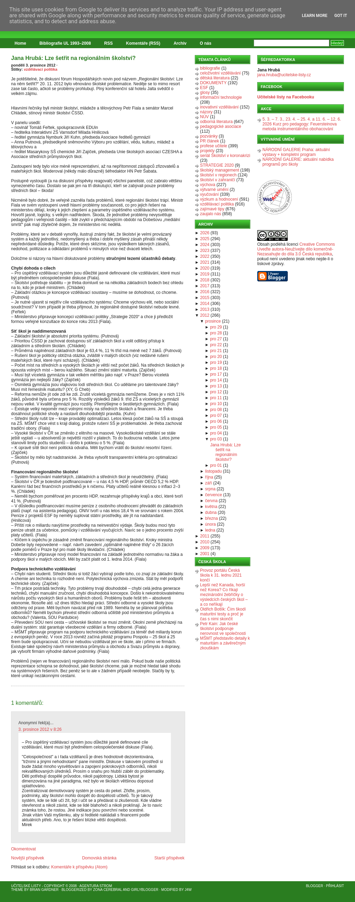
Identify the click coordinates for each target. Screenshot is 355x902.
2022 (204, 256)
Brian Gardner (44, 890)
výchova (207, 184)
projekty (207, 150)
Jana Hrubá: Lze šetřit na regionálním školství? (73, 58)
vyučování (209, 194)
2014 (204, 303)
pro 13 (216, 386)
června (211, 500)
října (209, 477)
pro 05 (216, 427)
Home (20, 43)
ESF (204, 87)
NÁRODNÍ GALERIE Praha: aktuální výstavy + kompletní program (296, 152)
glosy (205, 92)
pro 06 (216, 421)
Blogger (314, 886)
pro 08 (216, 409)
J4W (188, 890)
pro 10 (216, 403)
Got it (340, 15)
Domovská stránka (99, 858)
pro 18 (216, 368)
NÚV (204, 116)
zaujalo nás (210, 213)
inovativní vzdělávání (219, 107)
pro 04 (216, 433)
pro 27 (216, 338)
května (211, 506)
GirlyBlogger (144, 890)
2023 (204, 250)
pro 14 (216, 380)
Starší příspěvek (169, 858)
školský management (219, 170)
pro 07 (216, 415)
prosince (213, 321)
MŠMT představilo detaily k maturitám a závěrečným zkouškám (225, 643)
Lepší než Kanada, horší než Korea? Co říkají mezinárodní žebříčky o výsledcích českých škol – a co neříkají (224, 595)
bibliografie (210, 68)
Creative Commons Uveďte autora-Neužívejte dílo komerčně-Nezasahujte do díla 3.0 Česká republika (296, 249)
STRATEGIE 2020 (217, 165)
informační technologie (221, 97)
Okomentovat (23, 849)
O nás (205, 43)
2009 (204, 547)
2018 (204, 280)
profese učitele (213, 145)
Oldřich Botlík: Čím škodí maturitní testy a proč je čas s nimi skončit (223, 614)
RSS (108, 43)
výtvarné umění (214, 189)
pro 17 (216, 374)
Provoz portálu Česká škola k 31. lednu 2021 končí (221, 575)
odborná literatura (216, 121)
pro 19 (216, 362)
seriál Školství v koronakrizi (225, 155)
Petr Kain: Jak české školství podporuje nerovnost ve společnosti (223, 628)
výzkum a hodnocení (219, 199)
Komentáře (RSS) (143, 43)
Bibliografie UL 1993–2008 (65, 43)
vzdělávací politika (41, 69)
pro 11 (216, 397)
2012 (204, 315)
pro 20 (216, 356)
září (208, 483)
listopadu (213, 471)
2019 (204, 274)
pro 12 (216, 391)
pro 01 (216, 465)
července (213, 494)
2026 (204, 232)
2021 (204, 262)
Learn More (315, 15)
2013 (204, 309)
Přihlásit (335, 886)
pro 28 (216, 333)
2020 (204, 268)
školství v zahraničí (217, 179)
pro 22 (216, 344)
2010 (204, 542)
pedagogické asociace (220, 126)
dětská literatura (215, 78)
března (211, 518)
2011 (204, 536)
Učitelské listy (26, 886)
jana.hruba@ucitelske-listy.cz (284, 74)
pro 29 (216, 327)
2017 (204, 285)
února (210, 524)
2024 (204, 244)
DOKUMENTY (213, 82)
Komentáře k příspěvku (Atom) (79, 867)
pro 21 (216, 350)
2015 (204, 297)
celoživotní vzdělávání (220, 73)
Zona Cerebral (107, 890)
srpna (210, 489)
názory (206, 112)
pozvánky (209, 136)
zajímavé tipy (212, 209)
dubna (211, 512)
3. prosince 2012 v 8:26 (40, 729)
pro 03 (216, 439)
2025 (204, 238)
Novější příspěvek (27, 858)
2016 (204, 291)
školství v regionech (218, 175)
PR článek (209, 141)
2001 (204, 553)
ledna (210, 530)
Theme (17, 890)
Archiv (180, 43)
